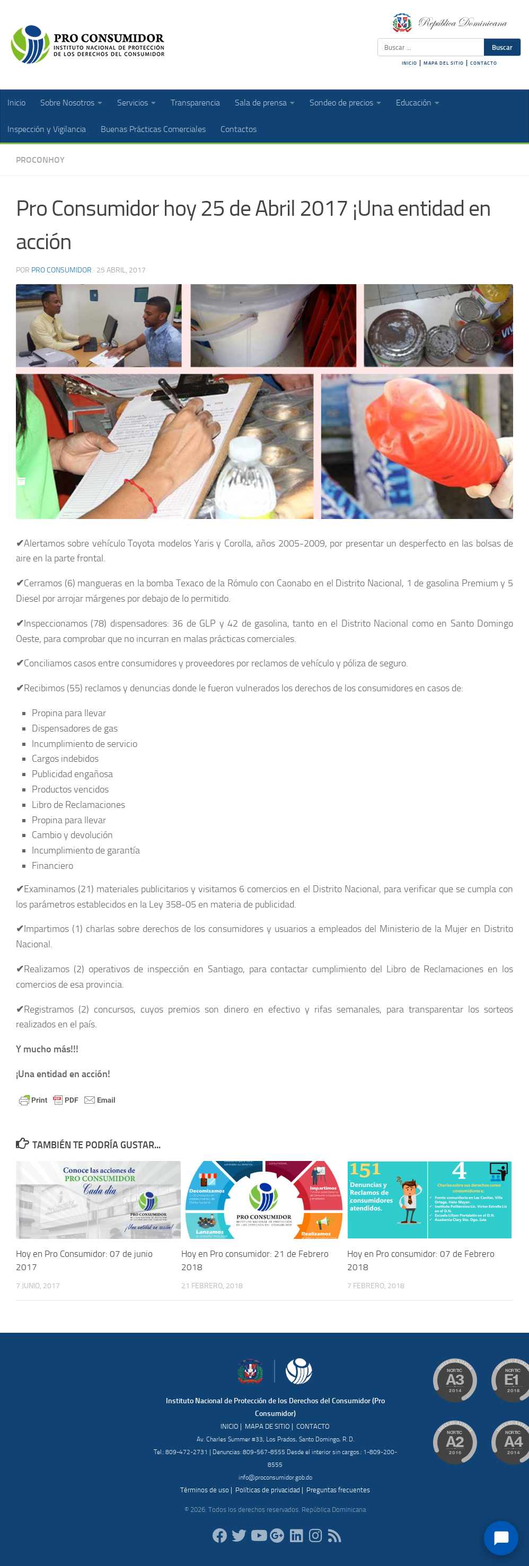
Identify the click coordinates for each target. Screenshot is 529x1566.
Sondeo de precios (341, 103)
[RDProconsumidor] (258, 1535)
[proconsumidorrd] (239, 1535)
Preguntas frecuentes (338, 1490)
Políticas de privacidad (267, 1490)
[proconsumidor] (296, 1535)
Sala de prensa (261, 103)
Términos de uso (204, 1490)
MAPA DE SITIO (267, 1426)
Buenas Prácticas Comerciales (153, 129)
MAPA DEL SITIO (444, 63)
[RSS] (334, 1535)
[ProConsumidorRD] (220, 1535)
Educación (413, 103)
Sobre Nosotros (67, 103)
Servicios (132, 103)
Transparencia (195, 103)
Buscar (502, 47)
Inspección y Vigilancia (46, 129)
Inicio (16, 103)
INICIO (409, 63)
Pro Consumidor (61, 270)
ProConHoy (40, 160)
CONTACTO (483, 63)
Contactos (239, 129)
